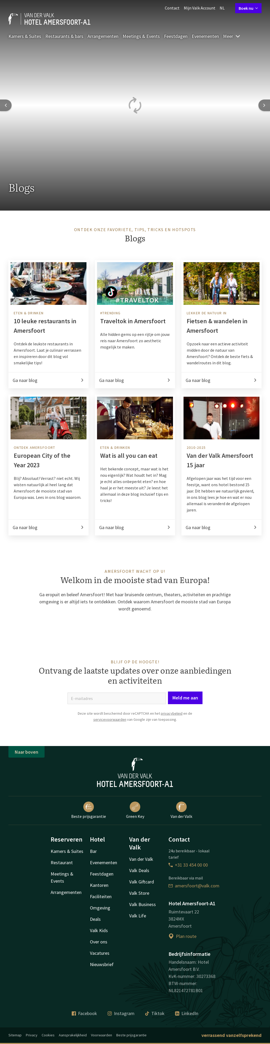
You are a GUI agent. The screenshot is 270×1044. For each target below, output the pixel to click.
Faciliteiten (101, 946)
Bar (93, 901)
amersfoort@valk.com (193, 935)
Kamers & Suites (24, 36)
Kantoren (99, 935)
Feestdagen (175, 36)
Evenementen (205, 36)
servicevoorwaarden (109, 775)
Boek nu (248, 8)
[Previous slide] (6, 105)
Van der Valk (181, 859)
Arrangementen (103, 36)
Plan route (182, 985)
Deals (95, 969)
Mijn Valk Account (199, 8)
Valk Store (139, 942)
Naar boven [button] (26, 801)
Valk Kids (99, 980)
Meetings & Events (141, 36)
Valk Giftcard (141, 931)
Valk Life (137, 965)
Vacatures (99, 1003)
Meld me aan (185, 754)
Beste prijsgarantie (88, 859)
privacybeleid (171, 769)
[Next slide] (264, 105)
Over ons (98, 991)
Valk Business (142, 954)
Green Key (135, 859)
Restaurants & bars (64, 36)
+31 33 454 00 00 (188, 914)
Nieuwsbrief (102, 1014)
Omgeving (100, 957)
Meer (231, 36)
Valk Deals (139, 920)
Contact (172, 8)
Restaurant (62, 912)
